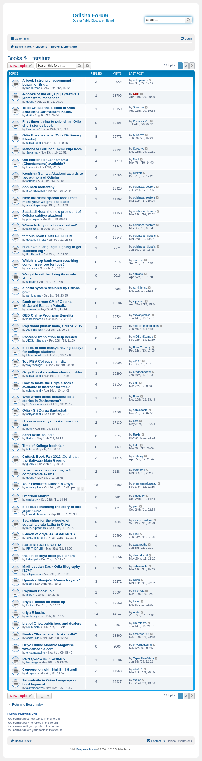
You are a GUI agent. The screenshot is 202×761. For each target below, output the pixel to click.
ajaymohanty (34, 687)
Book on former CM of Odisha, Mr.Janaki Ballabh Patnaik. (47, 304)
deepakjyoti (140, 555)
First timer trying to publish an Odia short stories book (51, 123)
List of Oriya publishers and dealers (51, 623)
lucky (29, 605)
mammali (139, 469)
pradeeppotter (142, 371)
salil (135, 382)
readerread (33, 88)
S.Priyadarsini (35, 404)
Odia (136, 93)
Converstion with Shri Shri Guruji (49, 669)
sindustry (32, 499)
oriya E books (33, 613)
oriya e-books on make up (43, 602)
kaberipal (32, 559)
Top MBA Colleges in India (44, 361)
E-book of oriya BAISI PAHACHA (49, 534)
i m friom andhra (35, 496)
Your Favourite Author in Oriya (47, 484)
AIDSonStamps (36, 340)
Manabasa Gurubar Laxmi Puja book (52, 149)
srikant (30, 180)
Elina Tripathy (35, 355)
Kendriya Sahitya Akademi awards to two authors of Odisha (52, 175)
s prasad (31, 309)
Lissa (29, 167)
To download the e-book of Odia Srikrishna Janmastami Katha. (48, 110)
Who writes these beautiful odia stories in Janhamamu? (48, 399)
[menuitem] (186, 39)
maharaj (31, 616)
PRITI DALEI (34, 548)
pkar (29, 583)
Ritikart (137, 173)
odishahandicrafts (144, 211)
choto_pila (32, 637)
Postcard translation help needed (49, 337)
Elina (136, 396)
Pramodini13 (34, 129)
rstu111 (138, 669)
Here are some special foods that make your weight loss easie (49, 200)
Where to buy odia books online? (49, 225)
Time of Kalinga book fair (43, 446)
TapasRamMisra (143, 658)
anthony (138, 456)
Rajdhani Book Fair (38, 591)
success (31, 268)
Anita (136, 612)
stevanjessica (141, 315)
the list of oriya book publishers (48, 556)
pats (29, 428)
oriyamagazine (35, 652)
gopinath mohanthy (38, 187)
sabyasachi (33, 142)
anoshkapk (33, 205)
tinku (29, 449)
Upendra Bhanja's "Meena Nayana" (51, 580)
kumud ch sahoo (37, 514)
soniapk (31, 281)
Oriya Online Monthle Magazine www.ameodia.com (48, 647)
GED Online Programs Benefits (47, 315)
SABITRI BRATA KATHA (42, 545)
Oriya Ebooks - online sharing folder (52, 372)
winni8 (137, 361)
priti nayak (32, 219)
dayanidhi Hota (36, 239)
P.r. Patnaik (33, 254)
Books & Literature (29, 58)
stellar (137, 679)
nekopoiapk (140, 80)
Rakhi (30, 438)
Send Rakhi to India (38, 435)
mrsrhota (138, 590)
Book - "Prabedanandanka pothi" (49, 634)
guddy (30, 101)
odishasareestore (144, 186)
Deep (136, 579)
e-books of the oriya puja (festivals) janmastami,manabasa (51, 96)
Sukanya (138, 107)
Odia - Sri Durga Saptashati (44, 410)
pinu (136, 506)
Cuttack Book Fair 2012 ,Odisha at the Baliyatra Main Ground (50, 458)
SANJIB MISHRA (37, 537)
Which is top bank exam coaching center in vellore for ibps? (50, 262)
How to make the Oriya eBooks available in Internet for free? (47, 385)
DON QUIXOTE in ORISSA (43, 659)
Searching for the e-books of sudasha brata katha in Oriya (46, 522)
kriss (136, 533)
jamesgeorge (34, 318)
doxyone (31, 673)
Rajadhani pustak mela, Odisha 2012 (52, 326)
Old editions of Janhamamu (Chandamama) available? (45, 162)
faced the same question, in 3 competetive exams (46, 472)
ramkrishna (33, 295)
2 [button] (186, 65)
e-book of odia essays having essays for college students (52, 350)
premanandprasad (144, 483)
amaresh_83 (141, 633)
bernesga (32, 662)
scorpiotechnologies (146, 325)
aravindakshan (35, 190)
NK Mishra (33, 627)
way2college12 (36, 365)
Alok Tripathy (34, 329)
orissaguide (33, 487)
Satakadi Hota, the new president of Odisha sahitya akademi (51, 214)
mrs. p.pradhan (36, 528)
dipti (29, 115)
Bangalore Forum (86, 749)
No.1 (136, 159)
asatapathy (140, 544)
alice (29, 594)
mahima (31, 228)
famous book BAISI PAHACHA (47, 236)
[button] (192, 65)
